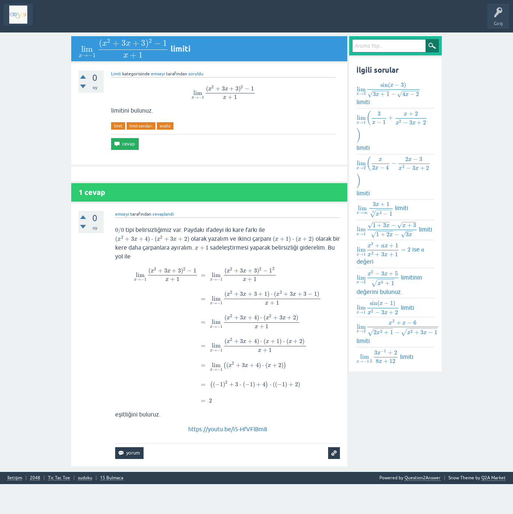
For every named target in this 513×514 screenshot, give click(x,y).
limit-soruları (141, 126)
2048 (35, 478)
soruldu (195, 73)
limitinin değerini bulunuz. (389, 282)
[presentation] (124, 49)
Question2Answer (422, 477)
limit (118, 126)
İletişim (14, 478)
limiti (388, 93)
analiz (165, 126)
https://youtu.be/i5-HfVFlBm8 (227, 429)
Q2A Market (493, 477)
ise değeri (390, 253)
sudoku (85, 478)
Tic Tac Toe (59, 478)
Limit (116, 73)
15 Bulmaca (111, 478)
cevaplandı (163, 214)
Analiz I (86, 20)
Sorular (46, 20)
